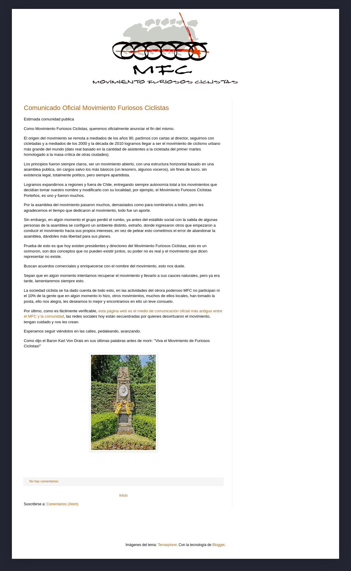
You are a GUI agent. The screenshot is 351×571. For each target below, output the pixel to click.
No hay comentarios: (44, 481)
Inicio (123, 495)
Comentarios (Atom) (62, 504)
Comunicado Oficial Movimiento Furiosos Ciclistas (96, 108)
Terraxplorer (167, 545)
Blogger (218, 545)
